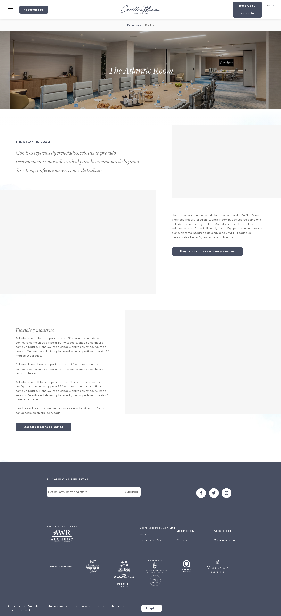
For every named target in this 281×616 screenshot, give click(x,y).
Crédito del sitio (224, 540)
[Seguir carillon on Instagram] (226, 493)
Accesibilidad (222, 531)
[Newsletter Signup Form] (94, 496)
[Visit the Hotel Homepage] (140, 10)
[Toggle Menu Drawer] (10, 10)
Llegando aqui (186, 531)
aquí (27, 610)
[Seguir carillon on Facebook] (201, 493)
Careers (182, 540)
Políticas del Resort (152, 540)
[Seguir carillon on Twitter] (214, 493)
